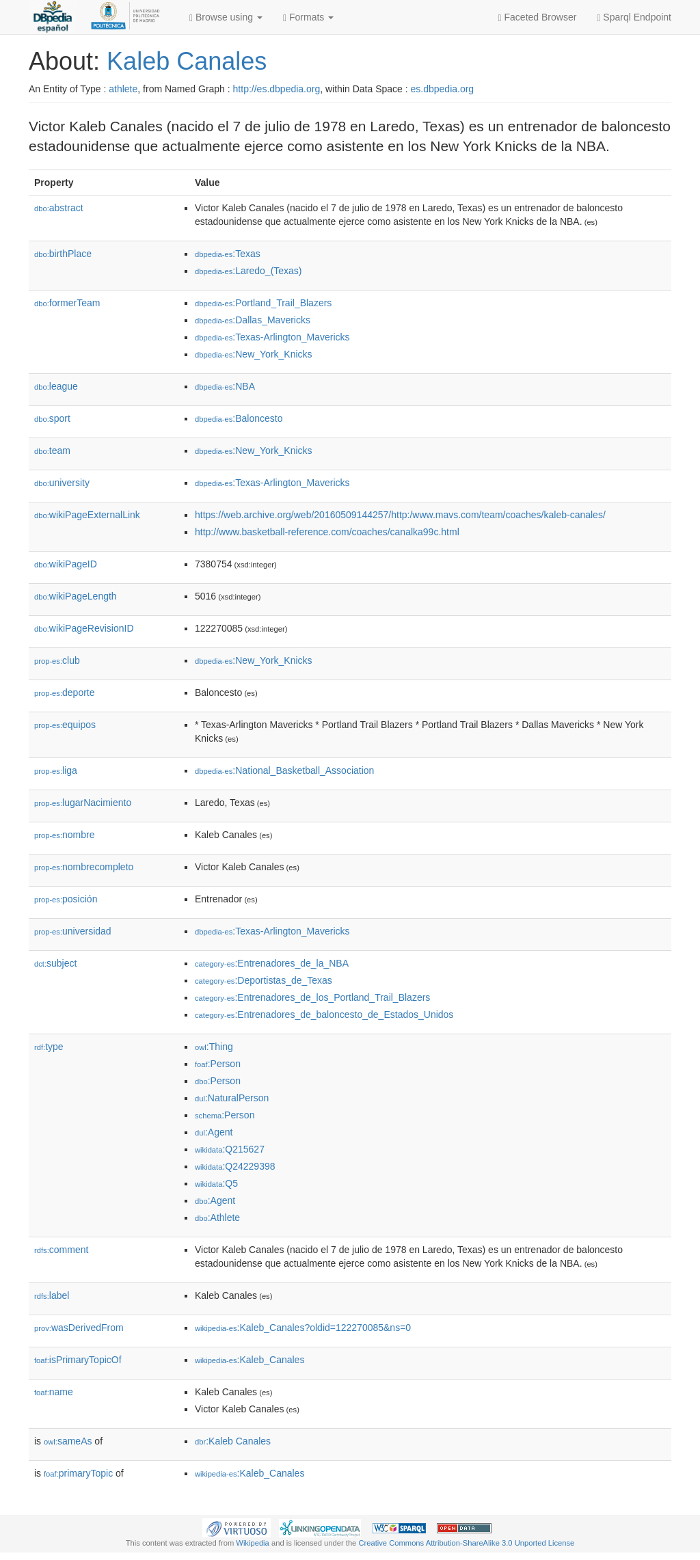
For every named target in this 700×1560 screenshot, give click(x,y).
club (57, 660)
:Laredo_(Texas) (248, 270)
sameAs (68, 1441)
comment (61, 1249)
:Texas (227, 253)
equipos (65, 724)
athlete (123, 88)
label (51, 1295)
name (53, 1391)
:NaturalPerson (232, 1097)
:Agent (213, 1132)
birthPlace (63, 253)
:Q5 (216, 1183)
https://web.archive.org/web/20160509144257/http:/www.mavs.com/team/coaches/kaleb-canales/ (400, 514)
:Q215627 (230, 1149)
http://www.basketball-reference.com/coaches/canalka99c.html (327, 531)
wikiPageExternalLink (87, 514)
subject (55, 963)
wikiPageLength (75, 596)
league (56, 386)
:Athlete (217, 1217)
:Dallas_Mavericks (252, 319)
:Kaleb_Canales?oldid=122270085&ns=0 (303, 1327)
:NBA (225, 386)
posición (65, 898)
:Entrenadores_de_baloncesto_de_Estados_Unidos (324, 1014)
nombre (64, 834)
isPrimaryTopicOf (78, 1359)
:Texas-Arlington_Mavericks (272, 337)
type (49, 1046)
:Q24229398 (235, 1166)
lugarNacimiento (82, 802)
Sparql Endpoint (634, 17)
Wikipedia (252, 1543)
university (62, 482)
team (52, 450)
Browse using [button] (225, 17)
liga (55, 770)
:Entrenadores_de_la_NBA (272, 963)
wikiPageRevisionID (84, 628)
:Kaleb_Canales (249, 1359)
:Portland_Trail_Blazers (263, 302)
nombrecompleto (83, 866)
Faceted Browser (537, 17)
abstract (58, 207)
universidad (72, 931)
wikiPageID (65, 564)
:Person (218, 1063)
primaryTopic (78, 1473)
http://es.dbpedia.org (277, 88)
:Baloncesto (239, 418)
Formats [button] (308, 17)
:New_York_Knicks (253, 354)
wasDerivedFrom (79, 1327)
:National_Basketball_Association (284, 770)
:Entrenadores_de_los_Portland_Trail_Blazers (312, 997)
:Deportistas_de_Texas (263, 980)
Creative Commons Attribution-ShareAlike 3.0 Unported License (466, 1543)
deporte (64, 692)
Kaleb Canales (187, 61)
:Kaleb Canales (233, 1441)
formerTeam (67, 302)
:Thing (214, 1046)
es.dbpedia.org (442, 88)
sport (52, 418)
